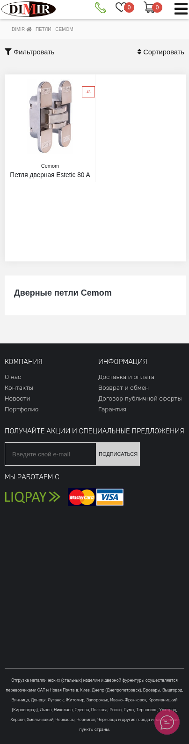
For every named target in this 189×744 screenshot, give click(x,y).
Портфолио (21, 409)
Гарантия (112, 409)
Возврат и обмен (123, 387)
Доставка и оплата (126, 376)
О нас (13, 376)
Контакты (19, 387)
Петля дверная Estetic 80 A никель (50, 174)
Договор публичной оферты (140, 398)
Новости (17, 398)
